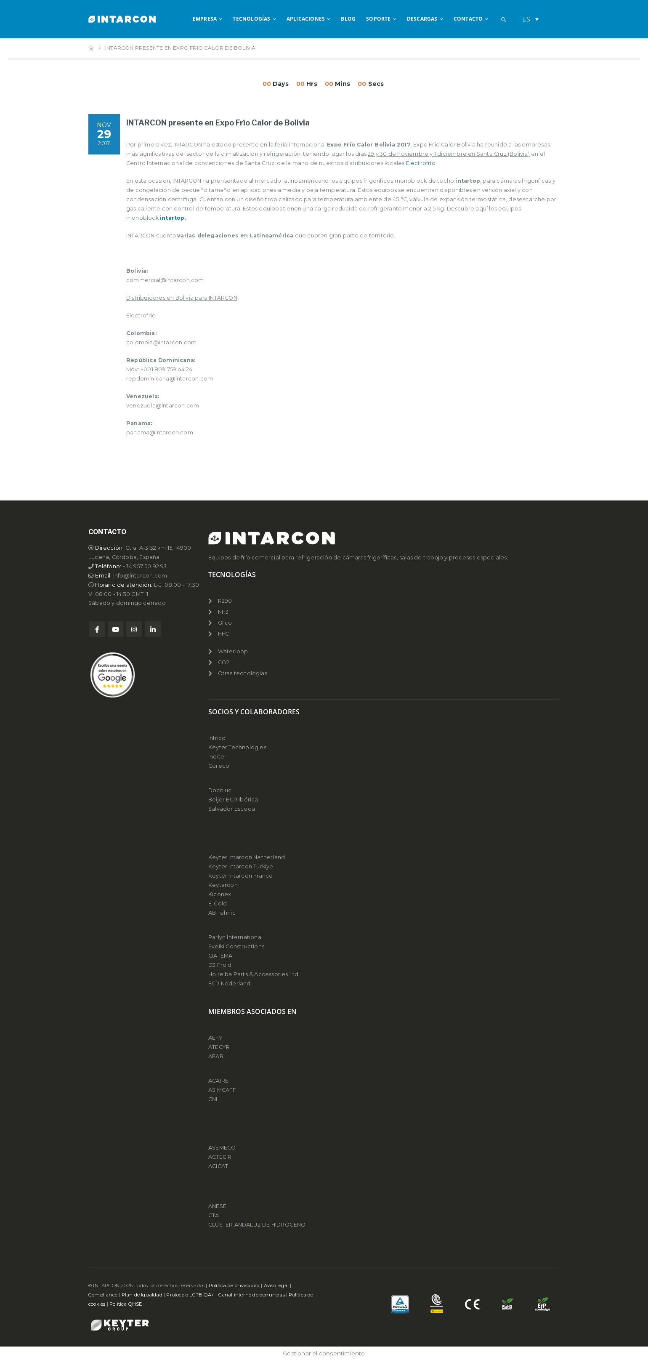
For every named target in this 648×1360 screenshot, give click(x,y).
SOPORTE (378, 18)
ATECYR (219, 1047)
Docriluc (220, 790)
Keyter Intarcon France (240, 876)
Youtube (115, 629)
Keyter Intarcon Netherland (246, 857)
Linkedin (153, 629)
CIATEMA (220, 956)
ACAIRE (218, 1081)
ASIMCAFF (222, 1090)
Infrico (217, 738)
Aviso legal (276, 1285)
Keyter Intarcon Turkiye (241, 866)
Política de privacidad (234, 1285)
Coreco (218, 766)
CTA (213, 1215)
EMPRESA (205, 18)
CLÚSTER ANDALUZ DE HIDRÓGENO (257, 1225)
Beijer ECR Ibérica (233, 799)
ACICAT (218, 1166)
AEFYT (217, 1038)
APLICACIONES (306, 18)
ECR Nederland (229, 983)
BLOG (348, 18)
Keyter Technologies (237, 747)
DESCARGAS (422, 18)
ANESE (217, 1206)
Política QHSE (125, 1304)
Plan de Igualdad (142, 1295)
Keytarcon (223, 885)
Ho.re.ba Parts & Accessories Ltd (253, 974)
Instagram (134, 629)
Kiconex (219, 894)
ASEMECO (222, 1147)
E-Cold (217, 903)
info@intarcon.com (140, 575)
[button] (504, 19)
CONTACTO (468, 18)
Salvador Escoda (231, 809)
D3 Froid (220, 965)
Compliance (102, 1295)
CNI (213, 1099)
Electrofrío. (421, 163)
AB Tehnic (222, 913)
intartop (172, 218)
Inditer (217, 756)
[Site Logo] (122, 19)
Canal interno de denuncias (251, 1295)
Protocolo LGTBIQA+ (190, 1295)
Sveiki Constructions (236, 946)
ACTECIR (219, 1157)
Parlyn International (235, 937)
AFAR (216, 1056)
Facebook (97, 629)
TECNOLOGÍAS (251, 18)
